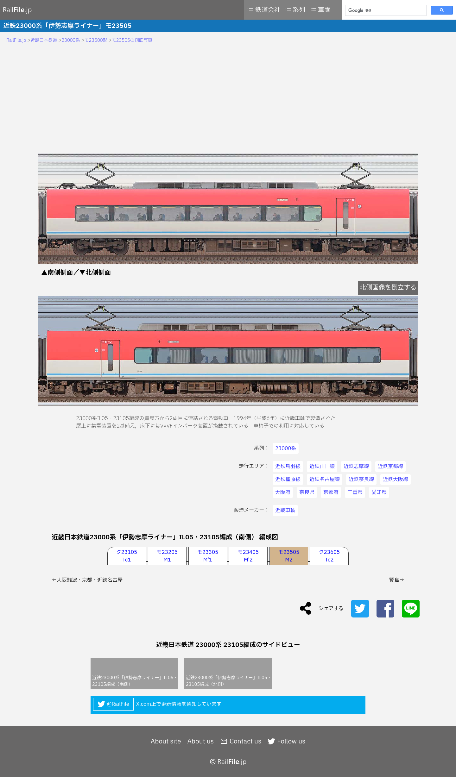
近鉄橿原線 (288, 479)
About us (200, 741)
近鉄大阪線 (395, 479)
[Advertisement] (228, 99)
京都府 (331, 492)
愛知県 (379, 492)
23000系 (70, 40)
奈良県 (306, 492)
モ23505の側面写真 (132, 40)
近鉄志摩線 (356, 466)
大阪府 (282, 492)
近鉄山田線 (322, 466)
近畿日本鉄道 (43, 40)
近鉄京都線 (390, 466)
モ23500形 (96, 40)
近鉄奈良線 (361, 479)
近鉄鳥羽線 (288, 466)
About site (166, 741)
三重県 (355, 492)
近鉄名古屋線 (324, 479)
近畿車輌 (285, 510)
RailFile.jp (16, 40)
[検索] (385, 10)
